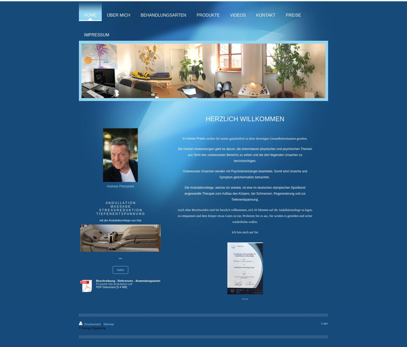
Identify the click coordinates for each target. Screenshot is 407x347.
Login (324, 323)
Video (120, 269)
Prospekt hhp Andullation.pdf (114, 283)
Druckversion (90, 324)
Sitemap (108, 324)
